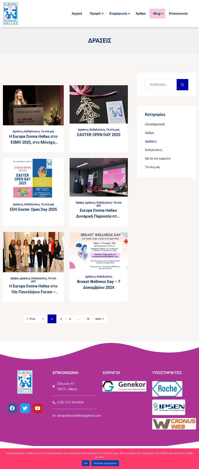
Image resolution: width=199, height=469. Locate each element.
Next (99, 318)
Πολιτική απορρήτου (105, 463)
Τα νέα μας (47, 131)
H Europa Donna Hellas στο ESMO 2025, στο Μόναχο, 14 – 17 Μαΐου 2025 (33, 142)
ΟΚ (86, 463)
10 (87, 318)
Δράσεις (18, 131)
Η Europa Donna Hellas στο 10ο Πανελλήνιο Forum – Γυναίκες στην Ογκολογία (33, 292)
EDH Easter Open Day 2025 (33, 209)
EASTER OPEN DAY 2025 (98, 134)
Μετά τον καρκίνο (157, 158)
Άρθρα (80, 202)
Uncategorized (155, 124)
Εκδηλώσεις (32, 131)
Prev (30, 318)
